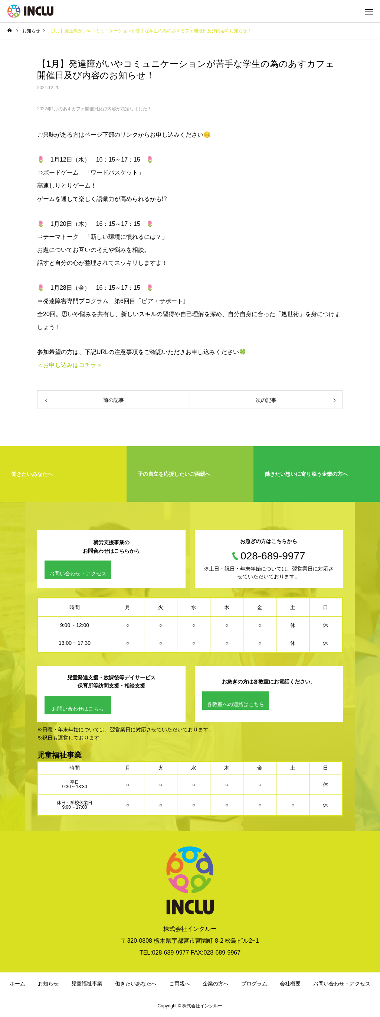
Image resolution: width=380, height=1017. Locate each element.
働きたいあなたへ (136, 984)
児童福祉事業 (86, 984)
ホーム (17, 984)
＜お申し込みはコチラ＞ (69, 365)
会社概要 (290, 984)
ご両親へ (179, 984)
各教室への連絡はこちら (235, 705)
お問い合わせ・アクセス (78, 573)
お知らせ (48, 984)
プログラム (254, 984)
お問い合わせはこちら (78, 709)
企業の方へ (216, 984)
